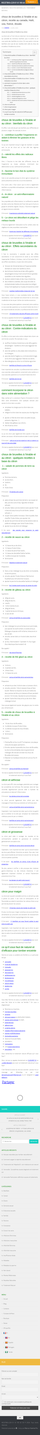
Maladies (6, 1260)
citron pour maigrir (10, 109)
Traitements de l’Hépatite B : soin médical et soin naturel (21, 1164)
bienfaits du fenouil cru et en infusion (20, 365)
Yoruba (8, 1352)
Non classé (7, 1270)
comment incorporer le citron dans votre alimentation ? (16, 84)
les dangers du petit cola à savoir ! (19, 880)
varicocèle (8, 962)
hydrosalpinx (9, 1044)
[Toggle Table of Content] (33, 52)
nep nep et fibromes (15, 653)
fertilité (6, 1216)
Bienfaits (5, 8)
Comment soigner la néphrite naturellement (17, 1160)
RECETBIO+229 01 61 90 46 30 (14, 2)
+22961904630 (7, 1063)
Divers (6, 1201)
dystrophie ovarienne (11, 1036)
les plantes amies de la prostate (19, 796)
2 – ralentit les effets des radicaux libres (20, 63)
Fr (6, 1333)
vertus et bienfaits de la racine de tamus (21, 807)
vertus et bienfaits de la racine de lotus (21, 677)
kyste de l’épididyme (11, 964)
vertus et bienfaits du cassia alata (19, 618)
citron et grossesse (10, 107)
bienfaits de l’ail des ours (17, 430)
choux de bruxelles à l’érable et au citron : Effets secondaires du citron (19, 75)
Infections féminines (10, 1236)
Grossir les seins (9, 1231)
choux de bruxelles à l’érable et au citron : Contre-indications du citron (19, 80)
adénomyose (9, 1025)
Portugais (9, 1347)
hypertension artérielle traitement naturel (22, 213)
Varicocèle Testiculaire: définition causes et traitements (21, 1177)
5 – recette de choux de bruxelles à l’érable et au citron (22, 101)
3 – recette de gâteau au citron (17, 96)
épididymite (8, 986)
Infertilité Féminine (9, 1246)
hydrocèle (8, 967)
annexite (7, 1014)
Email (3, 1386)
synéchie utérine (10, 1028)
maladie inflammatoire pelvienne (15, 1031)
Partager (8, 1082)
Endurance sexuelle (9, 1211)
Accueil (6, 1299)
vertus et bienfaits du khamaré (18, 769)
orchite (7, 989)
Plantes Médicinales (10, 1275)
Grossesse (7, 1226)
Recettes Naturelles (17, 8)
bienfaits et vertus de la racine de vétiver (21, 846)
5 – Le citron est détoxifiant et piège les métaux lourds (21, 70)
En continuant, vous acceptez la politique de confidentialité (16, 1403)
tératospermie (9, 978)
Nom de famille (6, 1379)
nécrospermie (9, 973)
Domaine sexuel (8, 1206)
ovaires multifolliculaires (12, 1033)
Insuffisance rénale (9, 1255)
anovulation (8, 1049)
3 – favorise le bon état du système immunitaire (22, 66)
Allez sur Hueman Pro (31, 1428)
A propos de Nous (9, 1313)
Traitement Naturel (9, 1285)
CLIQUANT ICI (27, 236)
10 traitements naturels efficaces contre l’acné (23, 314)
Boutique (6, 1318)
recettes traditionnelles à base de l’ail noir (22, 291)
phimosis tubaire (10, 1017)
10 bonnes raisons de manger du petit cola (22, 908)
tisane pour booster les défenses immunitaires (23, 231)
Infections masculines (10, 1241)
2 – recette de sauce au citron (17, 94)
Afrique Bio (7, 1328)
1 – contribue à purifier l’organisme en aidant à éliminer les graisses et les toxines (21, 61)
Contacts (6, 1309)
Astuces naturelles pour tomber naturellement (18, 1155)
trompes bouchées (10, 1012)
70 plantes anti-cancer (16, 492)
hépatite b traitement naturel (18, 563)
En (7, 1338)
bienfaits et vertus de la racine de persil (21, 820)
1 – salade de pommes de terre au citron (20, 92)
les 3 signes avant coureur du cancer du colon (23, 585)
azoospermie (9, 970)
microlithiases (9, 981)
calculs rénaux (9, 983)
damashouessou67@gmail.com (11, 1075)
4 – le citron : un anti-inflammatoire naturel (20, 67)
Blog (5, 1304)
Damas (6, 28)
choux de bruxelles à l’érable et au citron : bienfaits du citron (19, 56)
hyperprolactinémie (14, 1047)
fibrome (6, 1221)
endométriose (9, 1023)
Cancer (6, 1196)
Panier (5, 1323)
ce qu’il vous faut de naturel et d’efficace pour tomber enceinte (18, 113)
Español (9, 1343)
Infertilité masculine (10, 1251)
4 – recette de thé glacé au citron (18, 98)
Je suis (4, 1394)
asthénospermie (10, 975)
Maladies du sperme (10, 1265)
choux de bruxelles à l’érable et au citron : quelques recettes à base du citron (19, 89)
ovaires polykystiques (11, 1020)
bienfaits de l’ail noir (15, 379)
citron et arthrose (9, 104)
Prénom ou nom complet (9, 1371)
